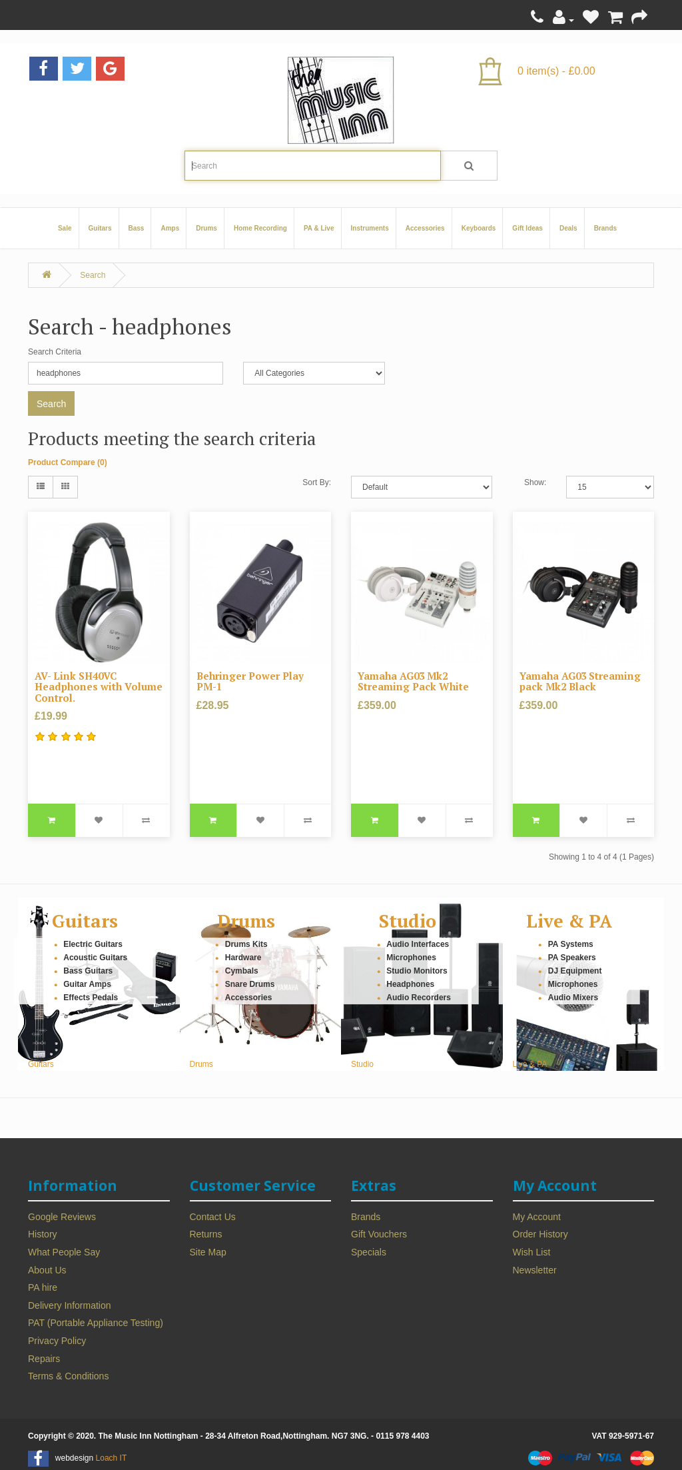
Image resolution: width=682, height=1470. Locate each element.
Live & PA (569, 921)
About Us (47, 1270)
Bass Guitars (88, 971)
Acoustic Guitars (95, 957)
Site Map (208, 1252)
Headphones (410, 984)
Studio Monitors (416, 971)
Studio (407, 921)
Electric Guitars (93, 944)
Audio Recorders (418, 997)
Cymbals (241, 971)
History (42, 1234)
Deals (568, 228)
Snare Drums (250, 984)
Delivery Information (69, 1305)
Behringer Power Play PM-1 (250, 681)
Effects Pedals (90, 997)
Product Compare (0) (67, 462)
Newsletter (535, 1270)
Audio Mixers (573, 997)
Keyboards (479, 228)
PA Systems (570, 944)
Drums (206, 228)
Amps (170, 228)
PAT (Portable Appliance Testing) (95, 1322)
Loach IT (111, 1458)
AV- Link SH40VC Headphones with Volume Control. (99, 686)
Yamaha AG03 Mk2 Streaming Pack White (413, 681)
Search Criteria (54, 352)
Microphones (411, 957)
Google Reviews (62, 1216)
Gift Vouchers (379, 1234)
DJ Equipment (575, 971)
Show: (535, 482)
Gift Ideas (527, 228)
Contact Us (213, 1216)
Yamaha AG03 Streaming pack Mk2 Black (580, 681)
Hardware (243, 957)
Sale (65, 228)
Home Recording (260, 228)
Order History (540, 1234)
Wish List (532, 1252)
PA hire (42, 1287)
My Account (537, 1216)
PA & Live (319, 228)
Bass (137, 228)
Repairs (44, 1358)
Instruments (370, 228)
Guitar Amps (87, 984)
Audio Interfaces (417, 944)
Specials (368, 1252)
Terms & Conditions (68, 1376)
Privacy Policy (57, 1340)
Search (92, 275)
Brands (605, 228)
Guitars (100, 228)
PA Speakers (572, 957)
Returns (206, 1234)
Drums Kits (246, 944)
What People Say (64, 1252)
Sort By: (316, 482)
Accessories (425, 228)
